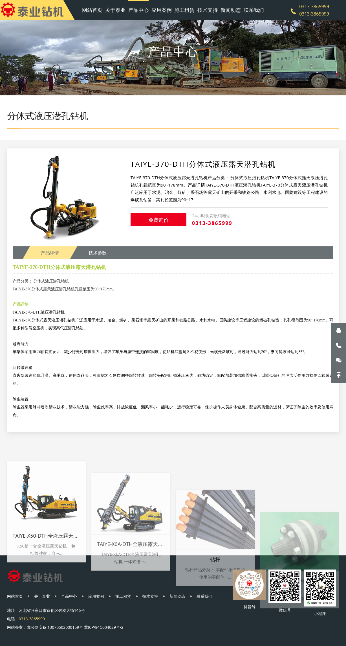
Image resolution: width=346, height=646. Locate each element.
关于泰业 (115, 9)
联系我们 (254, 9)
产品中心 (138, 9)
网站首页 (92, 9)
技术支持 (207, 9)
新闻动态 (231, 9)
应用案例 (161, 9)
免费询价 (158, 220)
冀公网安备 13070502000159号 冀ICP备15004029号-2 (75, 627)
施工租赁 (184, 9)
